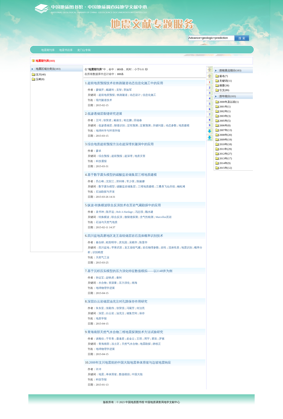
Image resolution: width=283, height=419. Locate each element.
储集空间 (131, 313)
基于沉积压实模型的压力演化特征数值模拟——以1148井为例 (130, 271)
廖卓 (98, 150)
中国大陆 (137, 374)
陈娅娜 (141, 181)
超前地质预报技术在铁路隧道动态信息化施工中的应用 (125, 83)
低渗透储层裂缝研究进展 (105, 113)
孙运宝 (100, 277)
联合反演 (116, 217)
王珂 (98, 120)
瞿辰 (154, 338)
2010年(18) (225, 144)
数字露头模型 (107, 186)
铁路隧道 (122, 95)
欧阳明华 (111, 242)
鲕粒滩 (181, 186)
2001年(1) (225, 106)
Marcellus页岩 (163, 217)
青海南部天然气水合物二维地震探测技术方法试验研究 (125, 332)
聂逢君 (120, 338)
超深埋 (128, 156)
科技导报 (101, 379)
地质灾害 (140, 156)
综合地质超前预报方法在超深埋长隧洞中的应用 (121, 144)
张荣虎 (107, 120)
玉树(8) (40, 79)
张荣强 (120, 308)
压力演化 (124, 282)
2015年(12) (225, 167)
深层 (101, 313)
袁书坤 (100, 211)
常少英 (130, 181)
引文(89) (224, 90)
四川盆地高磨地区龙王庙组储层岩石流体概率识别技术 (125, 235)
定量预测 (145, 125)
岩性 (163, 247)
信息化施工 (149, 95)
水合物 (103, 282)
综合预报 (104, 156)
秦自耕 (100, 242)
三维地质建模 (146, 186)
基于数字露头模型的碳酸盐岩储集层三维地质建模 (122, 174)
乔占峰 (100, 181)
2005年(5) (225, 120)
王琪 (139, 338)
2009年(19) (225, 139)
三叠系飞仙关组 (165, 186)
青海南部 (104, 343)
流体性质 (173, 247)
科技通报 (101, 161)
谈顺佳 (100, 338)
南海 (134, 282)
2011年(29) (225, 149)
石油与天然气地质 (106, 222)
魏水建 (149, 211)
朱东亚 (100, 308)
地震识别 (186, 247)
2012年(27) (225, 153)
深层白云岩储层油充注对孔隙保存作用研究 (117, 301)
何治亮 (141, 308)
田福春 (138, 120)
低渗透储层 (105, 125)
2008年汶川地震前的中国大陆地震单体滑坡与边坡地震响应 (130, 362)
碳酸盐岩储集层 (126, 186)
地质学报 (101, 318)
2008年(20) (225, 134)
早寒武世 (116, 247)
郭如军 (128, 89)
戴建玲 (110, 89)
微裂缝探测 (131, 217)
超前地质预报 (107, 95)
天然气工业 (102, 257)
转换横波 (104, 217)
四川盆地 (104, 247)
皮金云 (130, 338)
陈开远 (110, 211)
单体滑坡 (111, 374)
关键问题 (158, 125)
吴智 (119, 89)
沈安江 (110, 181)
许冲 (98, 369)
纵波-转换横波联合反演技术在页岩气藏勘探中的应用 (124, 205)
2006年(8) (225, 125)
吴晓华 (133, 242)
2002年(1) (225, 111)
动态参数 (171, 125)
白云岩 (110, 313)
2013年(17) (225, 158)
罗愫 (161, 338)
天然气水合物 (130, 343)
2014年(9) (225, 163)
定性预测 (132, 125)
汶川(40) (41, 74)
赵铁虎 (110, 277)
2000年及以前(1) (229, 101)
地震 (101, 374)
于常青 (110, 338)
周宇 (147, 338)
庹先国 (123, 242)
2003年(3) (225, 116)
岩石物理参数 (151, 247)
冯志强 (139, 211)
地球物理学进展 (105, 288)
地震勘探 (145, 343)
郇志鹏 (128, 120)
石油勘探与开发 (105, 191)
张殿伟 (110, 308)
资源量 (113, 282)
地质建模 (184, 125)
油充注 (120, 313)
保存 (142, 313)
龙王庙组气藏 (132, 247)
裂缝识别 (119, 125)
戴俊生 (118, 120)
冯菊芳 (130, 308)
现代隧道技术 (104, 100)
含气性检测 (146, 217)
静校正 (157, 343)
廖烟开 (100, 89)
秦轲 (119, 277)
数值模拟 (124, 374)
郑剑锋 (120, 181)
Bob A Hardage (124, 211)
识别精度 (97, 252)
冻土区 (115, 343)
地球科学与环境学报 (108, 130)
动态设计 (135, 95)
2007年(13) (225, 130)
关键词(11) (225, 80)
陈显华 (143, 242)
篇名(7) (223, 76)
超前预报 (116, 156)
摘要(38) (224, 85)
